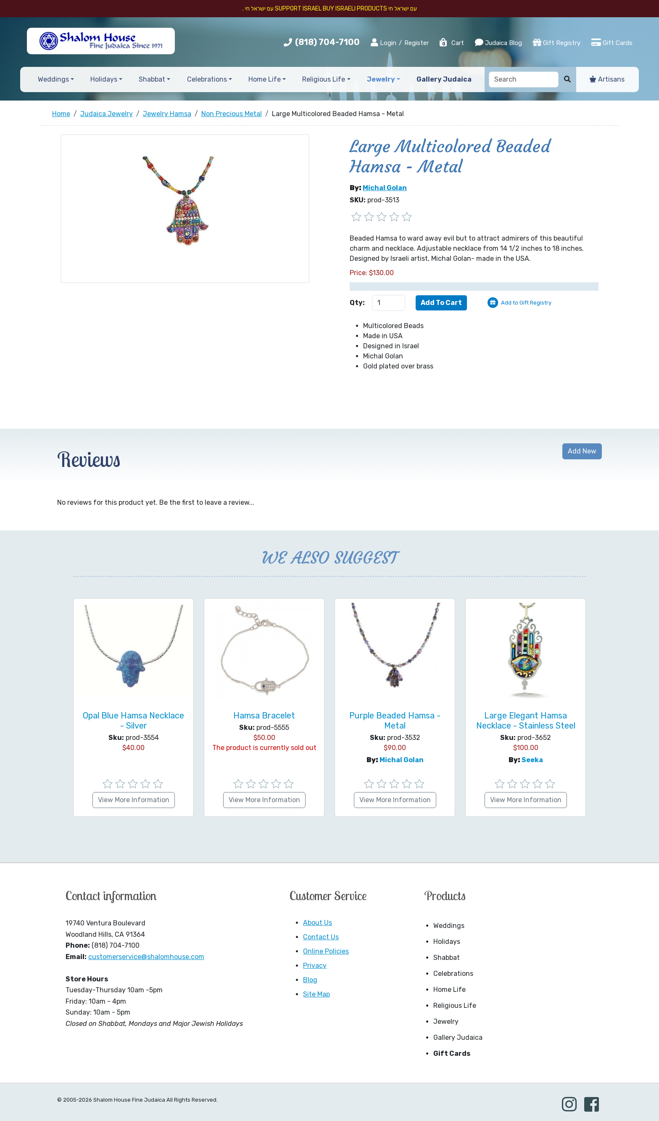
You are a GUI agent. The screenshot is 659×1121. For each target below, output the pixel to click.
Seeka (532, 760)
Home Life (449, 990)
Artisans (607, 79)
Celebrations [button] (207, 79)
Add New (582, 451)
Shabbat (446, 958)
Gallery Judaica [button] (444, 79)
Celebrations (453, 974)
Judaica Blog (498, 42)
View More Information (133, 800)
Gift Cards (612, 42)
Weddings (448, 926)
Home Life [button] (264, 79)
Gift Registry (556, 42)
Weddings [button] (53, 79)
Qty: (357, 303)
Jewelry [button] (381, 79)
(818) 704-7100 (327, 42)
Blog (310, 980)
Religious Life (454, 1006)
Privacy (315, 966)
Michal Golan (385, 188)
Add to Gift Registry (526, 302)
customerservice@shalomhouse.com (146, 957)
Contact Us (321, 937)
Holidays (446, 942)
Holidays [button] (103, 79)
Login (383, 42)
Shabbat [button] (152, 79)
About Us (317, 923)
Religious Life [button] (323, 79)
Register (416, 43)
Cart (451, 43)
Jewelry (446, 1022)
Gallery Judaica (457, 1037)
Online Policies (326, 951)
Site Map (316, 994)
